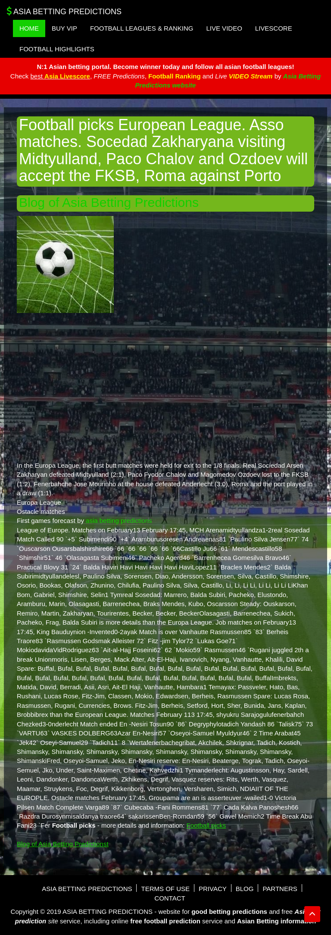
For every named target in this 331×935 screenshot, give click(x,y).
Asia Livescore (67, 76)
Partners (279, 888)
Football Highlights (56, 49)
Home (29, 28)
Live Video (224, 28)
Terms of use (165, 888)
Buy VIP (64, 28)
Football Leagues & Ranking (142, 28)
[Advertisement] (165, 386)
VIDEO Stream (251, 76)
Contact (169, 898)
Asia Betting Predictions (64, 11)
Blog (245, 888)
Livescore (273, 28)
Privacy (213, 888)
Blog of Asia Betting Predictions (109, 202)
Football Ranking (174, 76)
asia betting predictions (119, 520)
